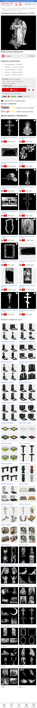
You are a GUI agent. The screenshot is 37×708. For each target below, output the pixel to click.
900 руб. (9, 216)
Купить (14, 90)
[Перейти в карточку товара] (2, 142)
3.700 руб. (28, 290)
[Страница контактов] (20, 4)
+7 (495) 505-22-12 (29, 4)
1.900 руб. (28, 240)
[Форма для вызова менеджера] (16, 4)
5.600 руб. (10, 166)
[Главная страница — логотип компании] (7, 4)
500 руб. (9, 142)
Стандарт (20, 56)
